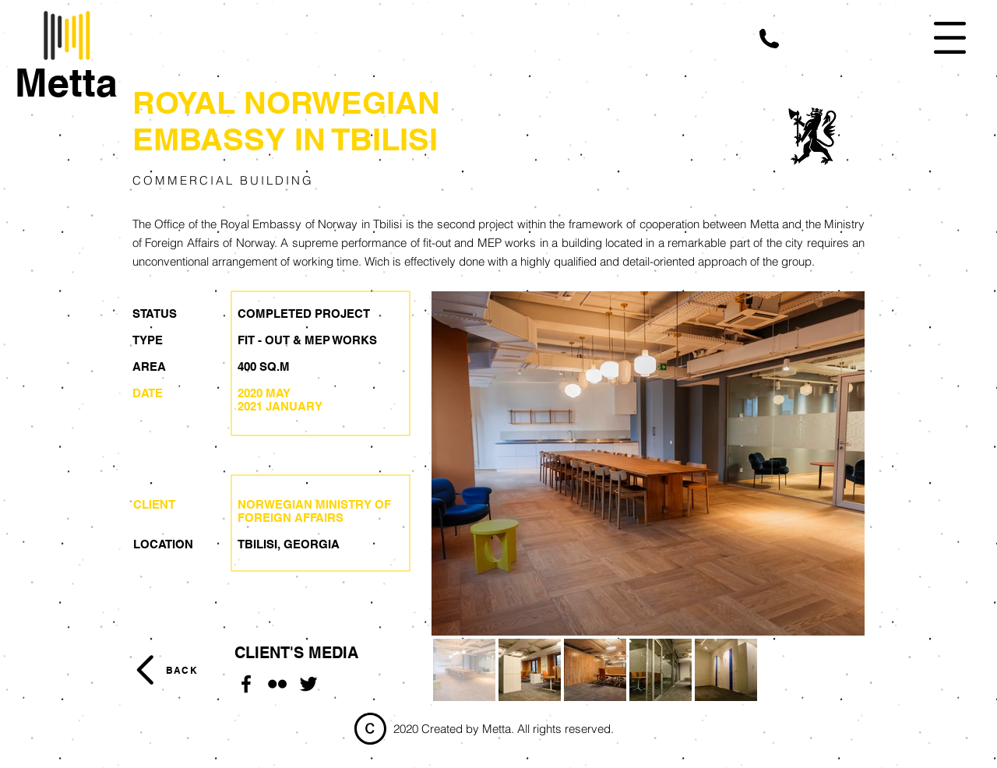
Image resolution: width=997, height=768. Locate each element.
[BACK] (181, 669)
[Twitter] (308, 684)
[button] (769, 38)
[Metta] (66, 82)
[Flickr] (277, 684)
